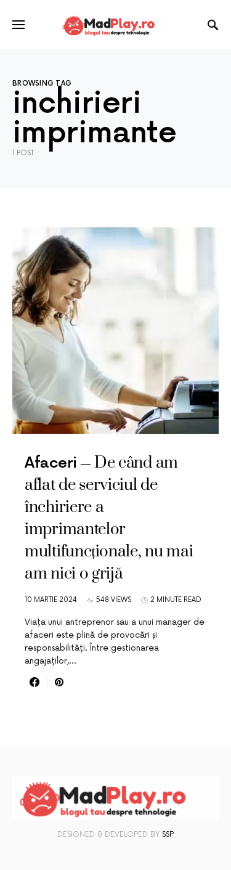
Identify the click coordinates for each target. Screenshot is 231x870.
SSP (168, 834)
